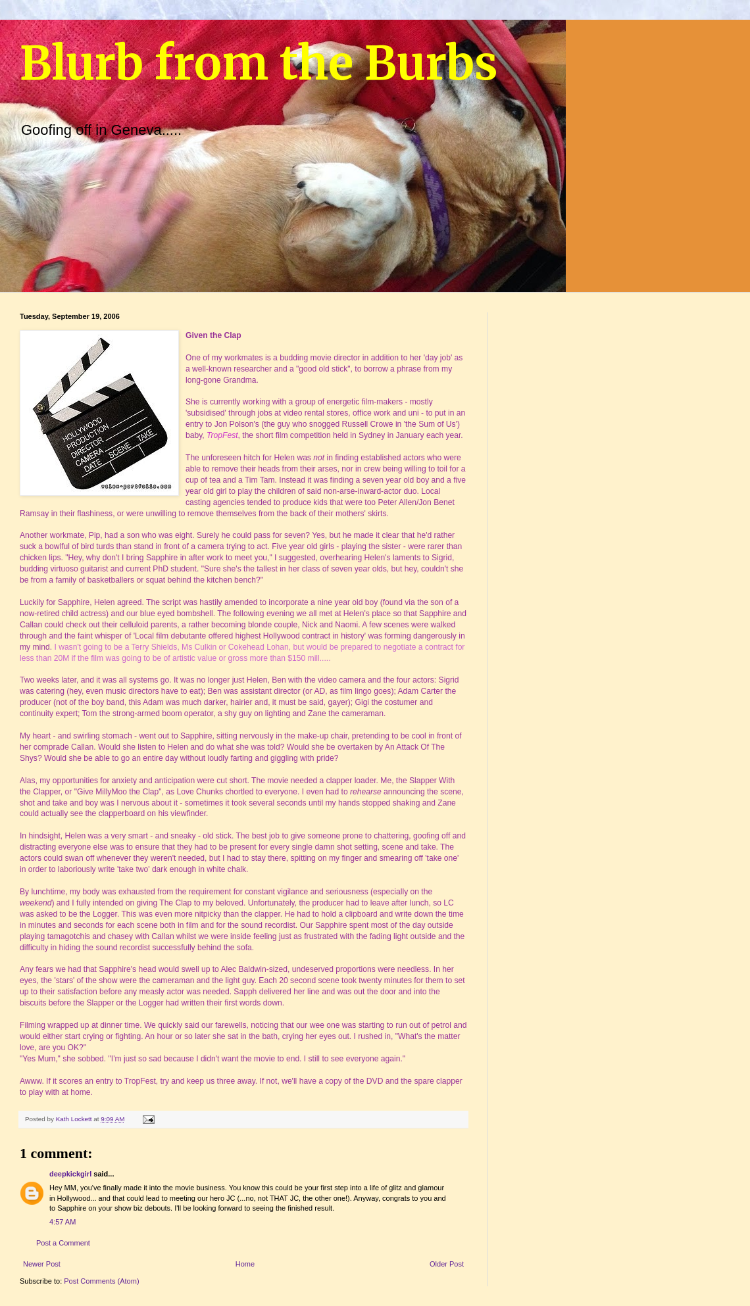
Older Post (447, 1264)
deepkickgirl (70, 1174)
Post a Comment (63, 1243)
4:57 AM (62, 1222)
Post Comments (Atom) (101, 1281)
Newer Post (42, 1264)
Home (245, 1264)
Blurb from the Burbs (259, 63)
